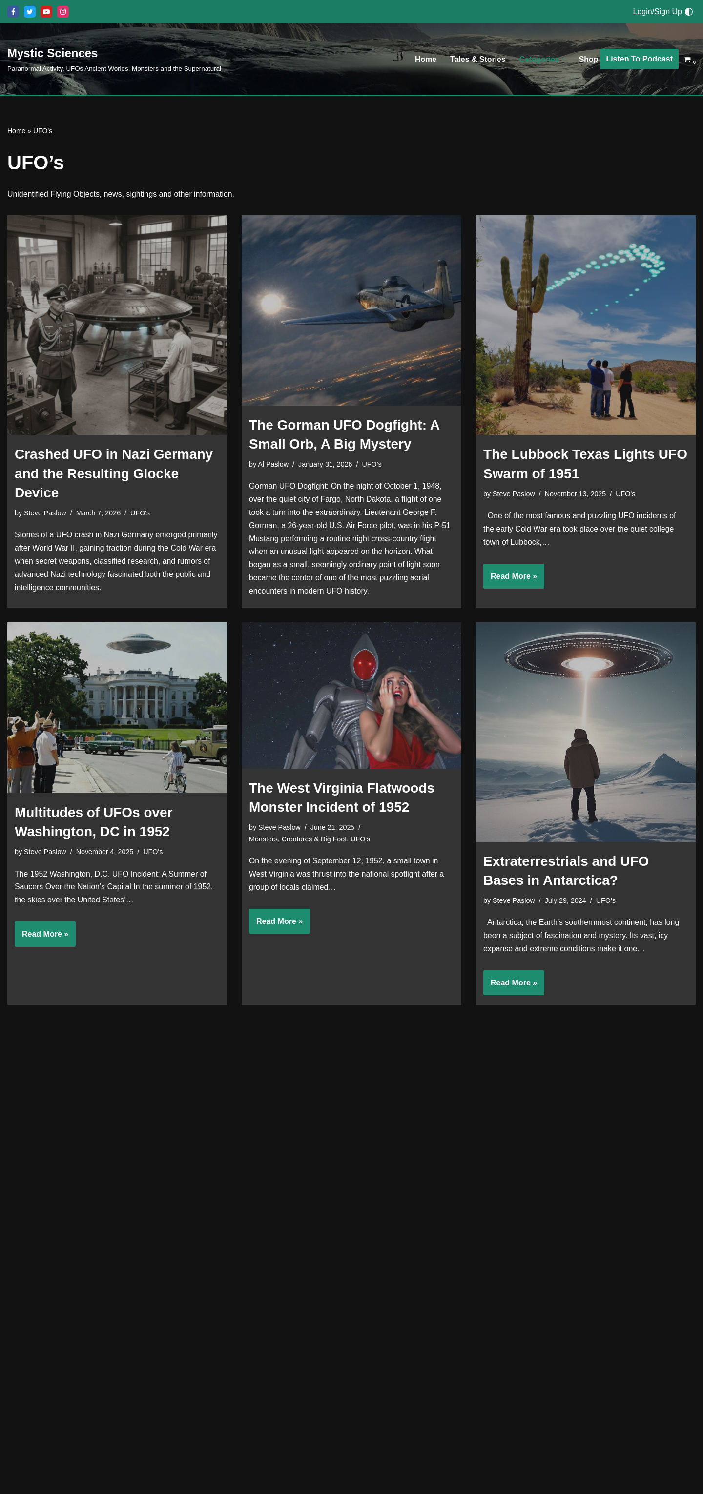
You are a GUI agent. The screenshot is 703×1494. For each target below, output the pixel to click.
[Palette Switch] (689, 12)
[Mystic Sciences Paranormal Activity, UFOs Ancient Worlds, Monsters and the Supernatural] (114, 58)
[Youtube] (46, 12)
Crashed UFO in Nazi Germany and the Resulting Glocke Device (114, 473)
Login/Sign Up (657, 11)
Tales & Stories (477, 59)
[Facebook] (13, 12)
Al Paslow (273, 464)
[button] (563, 59)
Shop (588, 59)
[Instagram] (63, 12)
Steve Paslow (45, 513)
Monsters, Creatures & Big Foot (298, 841)
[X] (30, 12)
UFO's (140, 513)
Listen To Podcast (639, 59)
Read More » (510, 580)
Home (424, 59)
